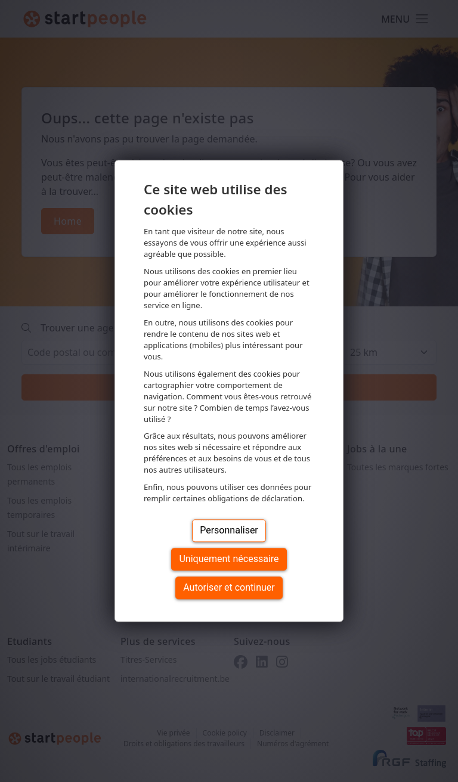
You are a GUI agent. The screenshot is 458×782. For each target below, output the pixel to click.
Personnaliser (229, 530)
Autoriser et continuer (229, 588)
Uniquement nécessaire (228, 559)
